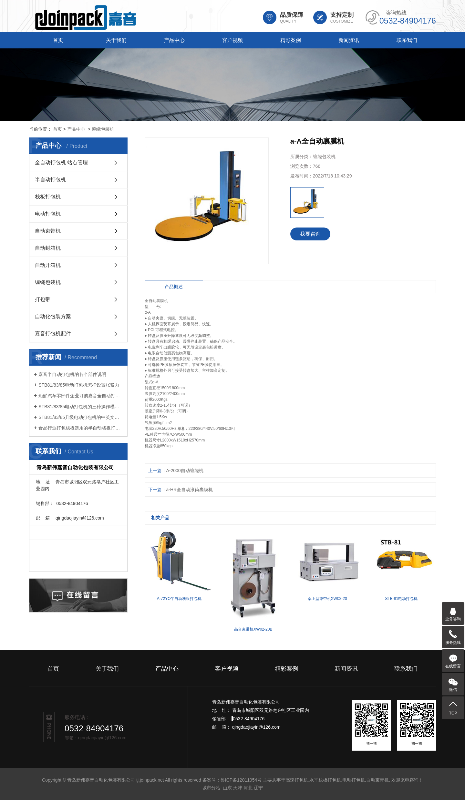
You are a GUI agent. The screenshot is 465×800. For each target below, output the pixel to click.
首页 (58, 40)
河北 (248, 787)
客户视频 (232, 40)
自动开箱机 (48, 265)
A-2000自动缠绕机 (184, 470)
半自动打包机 (50, 179)
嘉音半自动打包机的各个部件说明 (72, 374)
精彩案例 (290, 40)
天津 (237, 787)
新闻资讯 (348, 40)
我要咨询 (310, 234)
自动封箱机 (48, 248)
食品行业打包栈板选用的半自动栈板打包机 (80, 427)
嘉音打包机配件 (53, 333)
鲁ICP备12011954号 (241, 780)
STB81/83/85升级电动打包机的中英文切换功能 (80, 417)
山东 (227, 787)
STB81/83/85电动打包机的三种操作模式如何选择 (80, 406)
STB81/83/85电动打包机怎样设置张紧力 (78, 385)
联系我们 (407, 40)
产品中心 (174, 40)
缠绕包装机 (103, 129)
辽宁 (258, 787)
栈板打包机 (48, 196)
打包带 (42, 299)
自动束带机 (48, 231)
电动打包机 (48, 214)
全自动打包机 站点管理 (61, 162)
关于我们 (116, 40)
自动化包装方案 (53, 316)
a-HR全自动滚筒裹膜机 (189, 489)
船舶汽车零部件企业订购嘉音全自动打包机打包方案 (80, 395)
